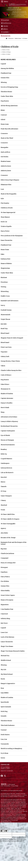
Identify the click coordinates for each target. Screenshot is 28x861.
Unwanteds (5, 744)
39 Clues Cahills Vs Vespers (10, 519)
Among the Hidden (7, 68)
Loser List (4, 632)
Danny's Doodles (6, 403)
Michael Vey (5, 655)
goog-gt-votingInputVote (18, 841)
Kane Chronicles (6, 240)
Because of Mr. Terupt (8, 537)
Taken (3, 366)
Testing (3, 287)
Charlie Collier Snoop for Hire (11, 370)
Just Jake (4, 324)
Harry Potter (5, 231)
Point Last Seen (6, 347)
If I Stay (3, 491)
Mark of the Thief (7, 138)
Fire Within (5, 581)
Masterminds (5, 314)
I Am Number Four (7, 609)
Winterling (5, 291)
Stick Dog (4, 711)
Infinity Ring (5, 618)
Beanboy (4, 449)
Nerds (3, 679)
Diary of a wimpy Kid (8, 563)
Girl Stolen (4, 157)
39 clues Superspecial (8, 212)
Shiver (3, 482)
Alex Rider (4, 533)
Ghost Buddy (5, 590)
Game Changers (6, 496)
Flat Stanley (5, 203)
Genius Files (5, 78)
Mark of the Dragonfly (8, 194)
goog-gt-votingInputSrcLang (19, 837)
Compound (4, 558)
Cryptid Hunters (6, 458)
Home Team (5, 249)
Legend (3, 64)
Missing (4, 665)
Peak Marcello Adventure (9, 129)
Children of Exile (7, 208)
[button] (14, 32)
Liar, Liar (4, 739)
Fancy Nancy (5, 576)
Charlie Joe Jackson (7, 553)
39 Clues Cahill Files (8, 514)
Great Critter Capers (8, 595)
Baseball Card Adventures (9, 301)
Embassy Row (5, 259)
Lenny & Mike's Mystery (9, 421)
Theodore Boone (6, 91)
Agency (3, 528)
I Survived (4, 614)
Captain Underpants (8, 431)
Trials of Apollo (6, 226)
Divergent (4, 567)
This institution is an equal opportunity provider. (12, 790)
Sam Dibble (5, 693)
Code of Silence (6, 375)
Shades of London (7, 697)
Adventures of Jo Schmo (9, 417)
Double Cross (5, 296)
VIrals (3, 510)
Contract (4, 115)
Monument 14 (5, 389)
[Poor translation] (5, 831)
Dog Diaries (5, 101)
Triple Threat (5, 319)
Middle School (6, 660)
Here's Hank (5, 407)
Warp (2, 412)
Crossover (4, 133)
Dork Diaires (5, 734)
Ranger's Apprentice (8, 683)
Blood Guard (5, 333)
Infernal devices (6, 468)
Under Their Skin (7, 273)
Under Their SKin (7, 96)
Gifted (3, 119)
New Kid (4, 477)
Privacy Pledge (14, 785)
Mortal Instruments (8, 445)
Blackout (4, 277)
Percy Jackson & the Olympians (12, 235)
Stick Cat (4, 222)
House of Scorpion (7, 600)
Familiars (4, 572)
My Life (3, 669)
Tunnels (3, 486)
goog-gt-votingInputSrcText (19, 839)
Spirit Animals (6, 707)
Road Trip (4, 328)
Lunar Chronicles (7, 642)
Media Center (18, 38)
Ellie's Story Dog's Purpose (10, 180)
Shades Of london (7, 393)
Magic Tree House (7, 646)
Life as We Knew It (7, 472)
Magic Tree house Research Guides (13, 651)
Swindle (3, 716)
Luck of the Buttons (7, 637)
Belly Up (4, 454)
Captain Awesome (7, 398)
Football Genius (6, 310)
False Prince (5, 384)
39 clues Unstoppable (8, 524)
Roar (2, 688)
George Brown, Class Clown (10, 361)
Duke (2, 254)
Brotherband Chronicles (9, 426)
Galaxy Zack (5, 356)
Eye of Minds (5, 435)
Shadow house (6, 161)
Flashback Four (6, 73)
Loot (2, 189)
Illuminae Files (6, 184)
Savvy (3, 305)
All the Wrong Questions (9, 105)
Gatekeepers (5, 463)
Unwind (3, 730)
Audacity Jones (6, 166)
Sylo (2, 198)
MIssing (4, 82)
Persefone (4, 282)
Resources (10, 38)
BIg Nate (4, 549)
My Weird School (7, 674)
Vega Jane (4, 352)
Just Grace (4, 623)
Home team (5, 124)
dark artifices (5, 152)
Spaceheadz (5, 702)
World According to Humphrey (11, 748)
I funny (3, 500)
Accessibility (7, 785)
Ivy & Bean (4, 753)
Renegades (4, 147)
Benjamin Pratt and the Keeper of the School (13, 543)
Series (3, 758)
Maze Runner (5, 217)
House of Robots (6, 263)
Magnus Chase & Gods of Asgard (12, 338)
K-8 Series (24, 38)
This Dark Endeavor (8, 725)
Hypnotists (5, 604)
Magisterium (5, 268)
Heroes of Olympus (7, 440)
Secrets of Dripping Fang (9, 87)
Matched (4, 505)
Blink (3, 110)
